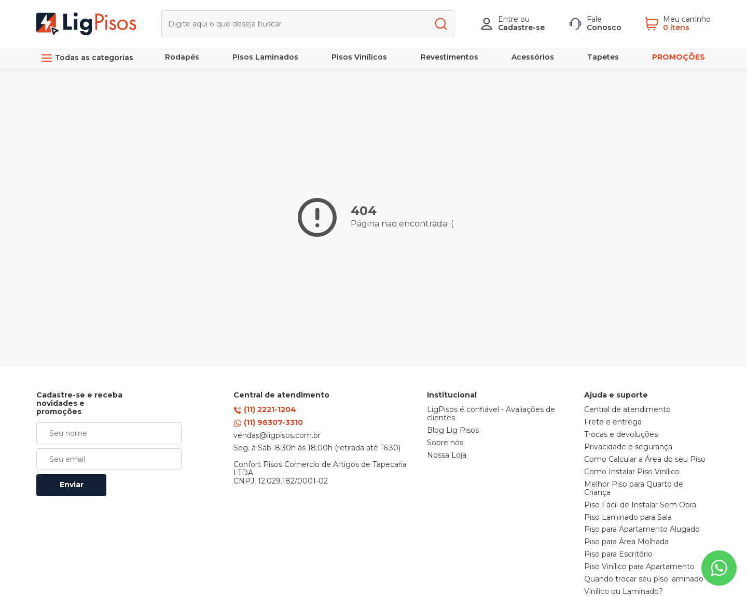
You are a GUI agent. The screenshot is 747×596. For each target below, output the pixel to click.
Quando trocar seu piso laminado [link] (643, 579)
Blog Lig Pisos (453, 431)
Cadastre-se (521, 27)
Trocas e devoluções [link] (621, 435)
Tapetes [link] (603, 57)
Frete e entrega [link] (613, 422)
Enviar (72, 484)
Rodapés (182, 57)
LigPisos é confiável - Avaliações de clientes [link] (491, 414)
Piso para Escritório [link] (618, 554)
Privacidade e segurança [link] (628, 447)
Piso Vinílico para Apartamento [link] (639, 567)
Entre (508, 19)
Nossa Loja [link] (446, 455)
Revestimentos (449, 57)
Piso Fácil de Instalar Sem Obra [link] (640, 505)
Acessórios (532, 57)
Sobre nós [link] (445, 443)
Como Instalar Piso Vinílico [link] (632, 472)
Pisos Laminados (265, 57)
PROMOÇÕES (678, 57)
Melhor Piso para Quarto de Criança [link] (633, 488)
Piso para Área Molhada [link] (626, 542)
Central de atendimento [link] (627, 410)
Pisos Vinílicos (359, 57)
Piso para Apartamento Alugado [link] (642, 530)
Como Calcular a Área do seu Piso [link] (645, 460)
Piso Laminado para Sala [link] (628, 518)
